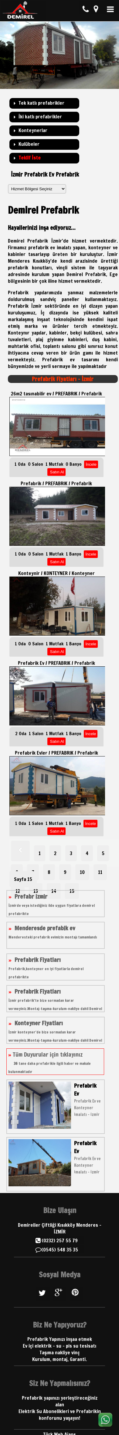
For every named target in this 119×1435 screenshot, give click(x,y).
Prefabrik (52, 359)
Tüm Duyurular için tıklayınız (49, 1062)
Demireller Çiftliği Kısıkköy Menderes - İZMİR (59, 1228)
